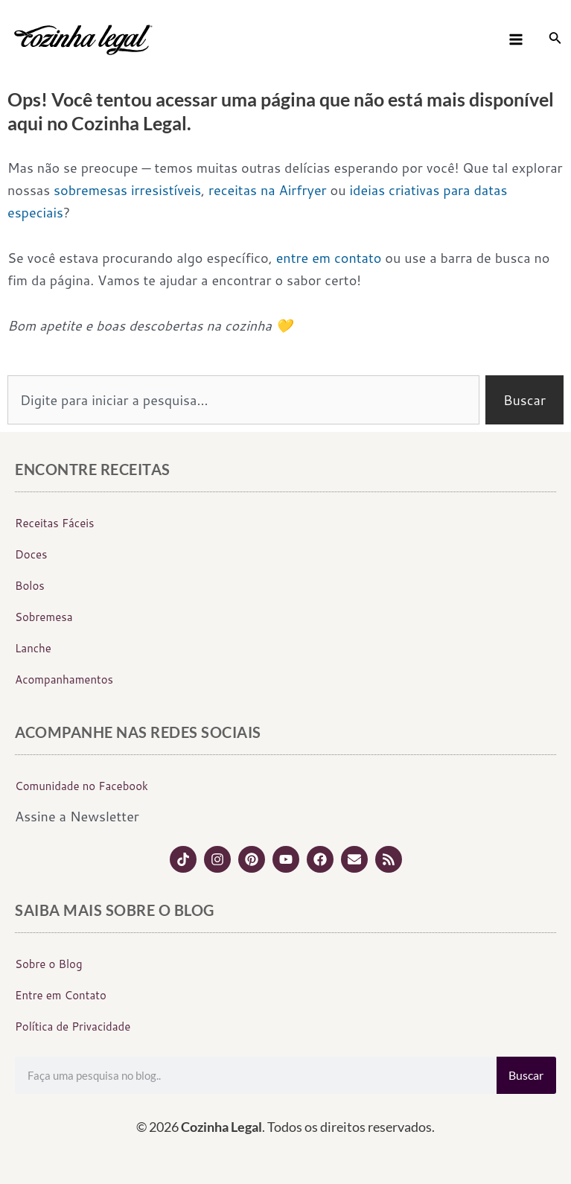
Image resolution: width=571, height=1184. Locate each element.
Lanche (33, 648)
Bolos (30, 585)
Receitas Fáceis (55, 523)
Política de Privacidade (72, 1026)
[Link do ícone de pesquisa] (555, 40)
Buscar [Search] (525, 1075)
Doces (31, 554)
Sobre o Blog (49, 964)
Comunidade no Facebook (81, 786)
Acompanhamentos (64, 679)
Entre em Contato (60, 995)
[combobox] (243, 399)
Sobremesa (43, 617)
